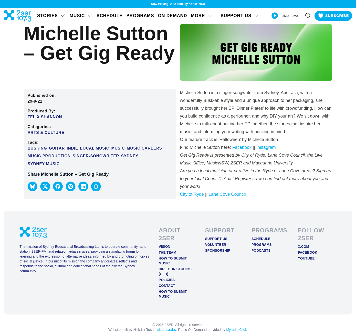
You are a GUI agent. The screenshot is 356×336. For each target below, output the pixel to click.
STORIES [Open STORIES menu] (51, 16)
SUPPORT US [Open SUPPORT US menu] (237, 16)
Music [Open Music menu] (81, 16)
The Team (167, 252)
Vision (164, 247)
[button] (32, 186)
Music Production (49, 156)
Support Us (216, 239)
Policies (167, 280)
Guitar (57, 148)
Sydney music (44, 164)
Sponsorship (217, 250)
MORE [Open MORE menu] (202, 16)
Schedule (110, 15)
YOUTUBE (306, 258)
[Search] (305, 15)
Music (118, 148)
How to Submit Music (173, 260)
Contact (167, 286)
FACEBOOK (307, 252)
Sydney (129, 156)
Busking (37, 148)
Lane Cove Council (227, 194)
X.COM (303, 247)
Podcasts (261, 250)
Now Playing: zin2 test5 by (178, 4)
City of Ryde (192, 194)
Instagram (266, 147)
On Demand (172, 15)
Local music (94, 148)
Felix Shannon (45, 117)
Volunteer (215, 245)
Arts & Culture (46, 132)
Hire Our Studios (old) (175, 271)
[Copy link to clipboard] (96, 186)
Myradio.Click (236, 330)
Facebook (241, 147)
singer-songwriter (96, 156)
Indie (72, 148)
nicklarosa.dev (165, 330)
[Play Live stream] (272, 16)
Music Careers (144, 148)
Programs (140, 15)
